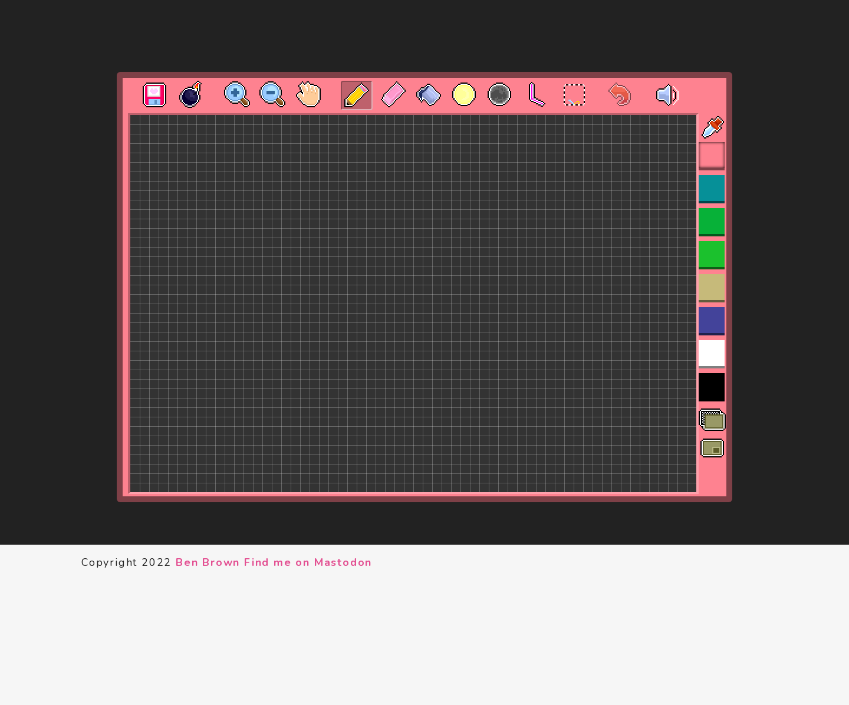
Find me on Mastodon (308, 562)
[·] (564, 86)
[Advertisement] (424, 35)
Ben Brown (208, 562)
